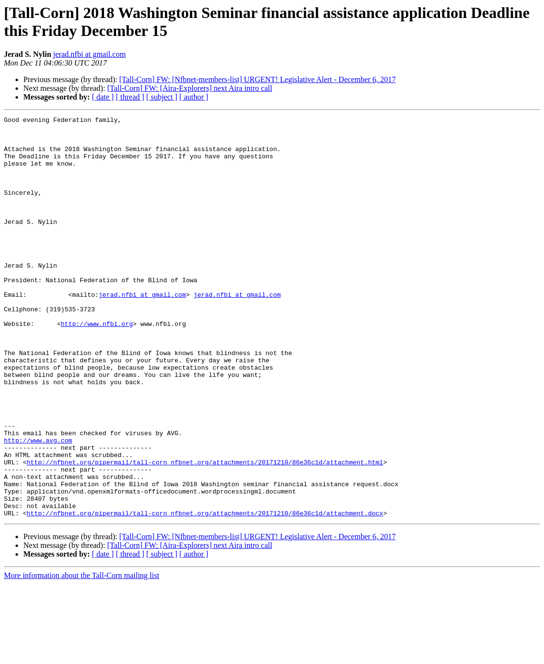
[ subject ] (161, 97)
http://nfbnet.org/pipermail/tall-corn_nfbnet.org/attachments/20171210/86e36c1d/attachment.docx (205, 593)
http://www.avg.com (38, 505)
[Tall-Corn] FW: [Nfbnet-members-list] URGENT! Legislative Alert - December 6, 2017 (257, 79)
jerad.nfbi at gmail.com (89, 54)
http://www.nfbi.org (97, 365)
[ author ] (194, 97)
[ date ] (103, 97)
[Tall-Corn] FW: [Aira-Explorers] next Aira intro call (189, 88)
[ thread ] (130, 97)
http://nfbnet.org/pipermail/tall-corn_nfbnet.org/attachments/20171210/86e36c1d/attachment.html (205, 532)
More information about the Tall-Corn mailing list (81, 655)
